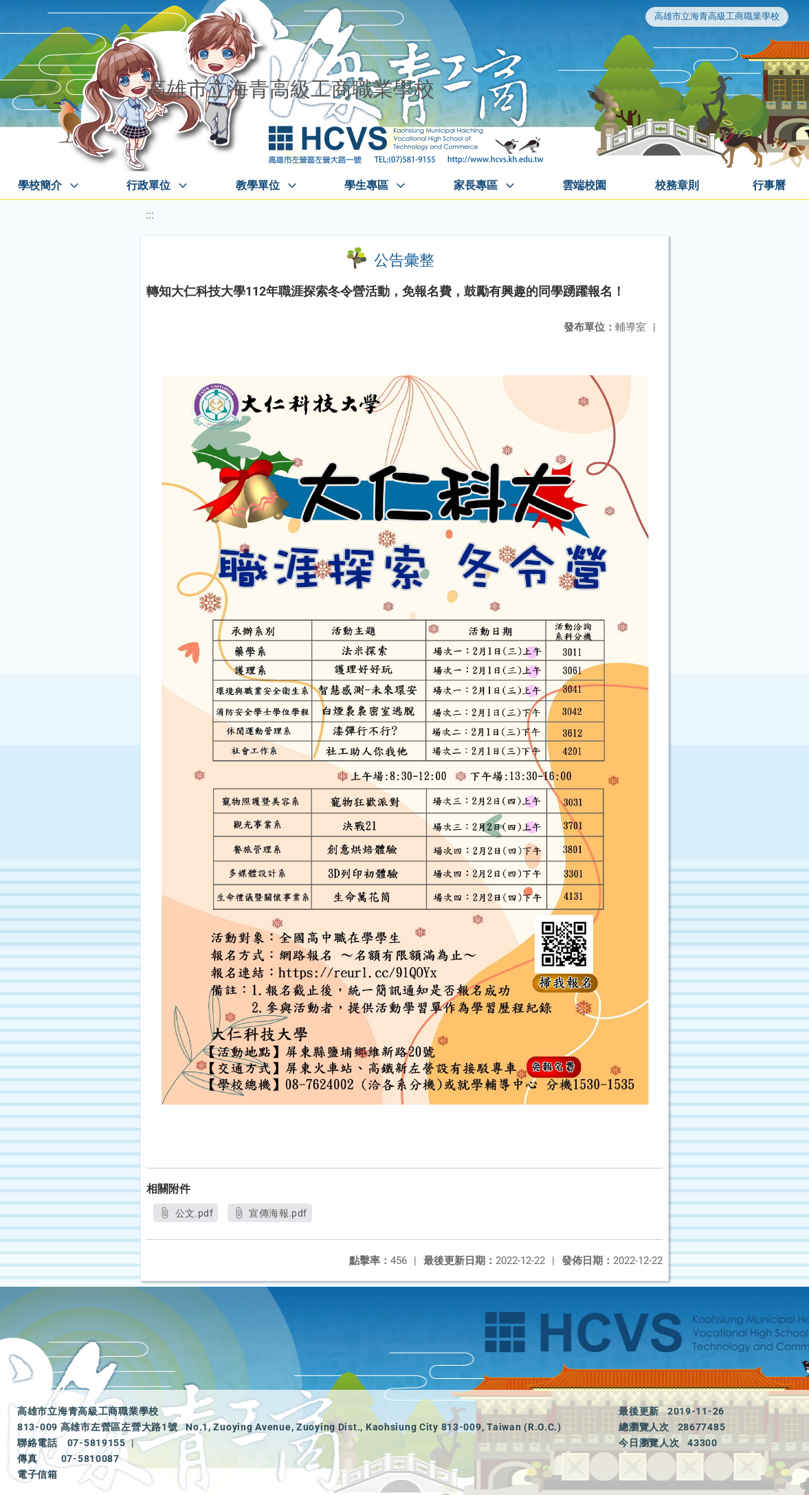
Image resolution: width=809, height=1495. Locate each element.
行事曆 (769, 185)
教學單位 (258, 185)
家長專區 (476, 185)
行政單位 (148, 185)
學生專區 (366, 185)
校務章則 (677, 185)
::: (150, 214)
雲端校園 (584, 185)
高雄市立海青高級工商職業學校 (716, 16)
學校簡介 (40, 185)
